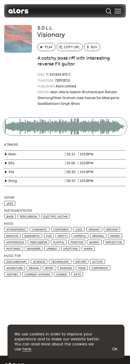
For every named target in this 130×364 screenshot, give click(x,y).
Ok (115, 349)
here (26, 349)
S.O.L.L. (45, 28)
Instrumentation (18, 211)
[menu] (118, 11)
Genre (9, 197)
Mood (8, 224)
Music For (12, 256)
